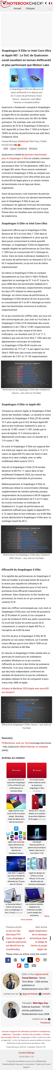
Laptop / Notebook (18, 149)
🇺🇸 (15, 145)
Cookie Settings (26, 1052)
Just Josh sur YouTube (21, 743)
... (50, 8)
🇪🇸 (19, 145)
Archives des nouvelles (32, 1034)
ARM (6, 149)
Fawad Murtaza (29, 978)
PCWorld (6, 743)
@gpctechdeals (28, 994)
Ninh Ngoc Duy (40, 1003)
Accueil (17, 8)
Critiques (30, 8)
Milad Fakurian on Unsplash (34, 746)
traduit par (24, 141)
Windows (33, 149)
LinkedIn (44, 994)
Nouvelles (17, 1034)
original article (41, 974)
